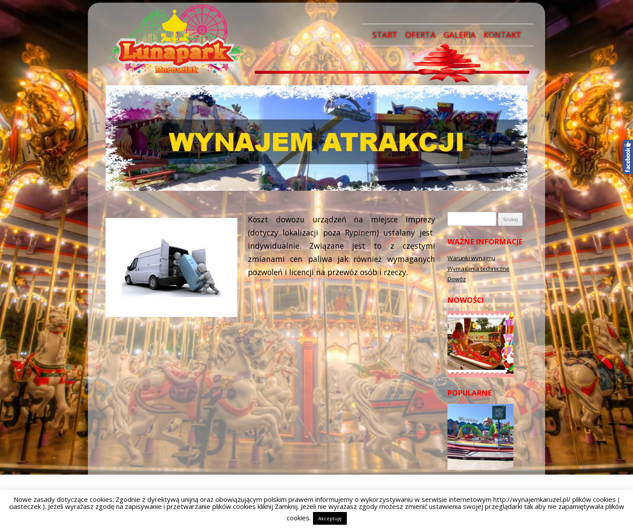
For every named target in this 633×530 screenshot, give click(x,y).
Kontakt (502, 34)
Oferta (420, 34)
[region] (317, 138)
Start (384, 34)
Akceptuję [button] (330, 518)
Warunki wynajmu (471, 258)
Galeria (460, 34)
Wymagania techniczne (478, 268)
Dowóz (456, 279)
